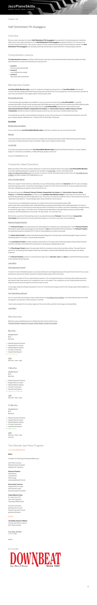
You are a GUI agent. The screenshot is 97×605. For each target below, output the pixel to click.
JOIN (10, 358)
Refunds (11, 134)
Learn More (12, 263)
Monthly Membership (15, 98)
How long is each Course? (16, 267)
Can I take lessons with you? (17, 293)
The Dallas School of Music (55, 297)
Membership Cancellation (17, 126)
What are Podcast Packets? (17, 222)
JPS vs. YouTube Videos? (16, 179)
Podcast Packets (14, 323)
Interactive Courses (26, 323)
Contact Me (12, 145)
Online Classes (38, 323)
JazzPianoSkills (21, 6)
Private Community (50, 323)
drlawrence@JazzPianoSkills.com (19, 173)
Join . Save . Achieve (15, 531)
